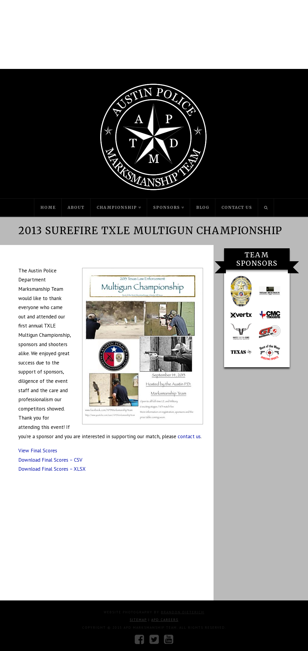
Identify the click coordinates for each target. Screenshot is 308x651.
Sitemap (138, 620)
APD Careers (164, 620)
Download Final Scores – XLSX (52, 469)
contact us (189, 436)
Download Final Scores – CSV (50, 460)
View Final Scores (37, 450)
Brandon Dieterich (182, 612)
